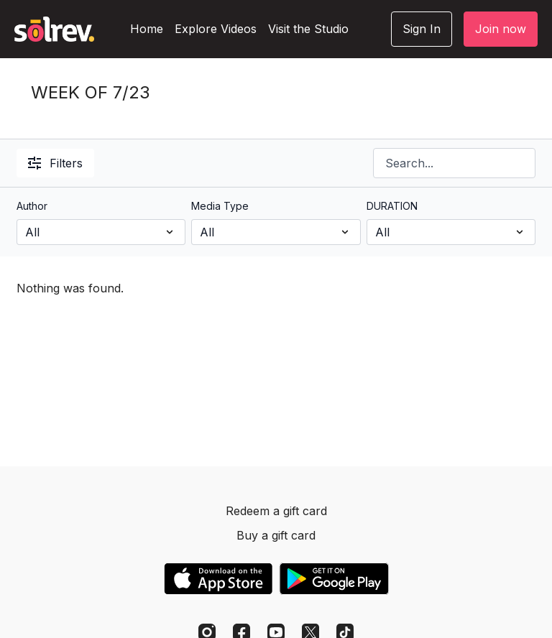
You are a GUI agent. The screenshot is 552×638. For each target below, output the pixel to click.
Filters (55, 163)
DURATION (392, 206)
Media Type (220, 206)
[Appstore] (218, 579)
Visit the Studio (308, 29)
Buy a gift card (276, 535)
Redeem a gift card (276, 511)
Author (32, 206)
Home (146, 29)
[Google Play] (334, 579)
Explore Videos (216, 29)
